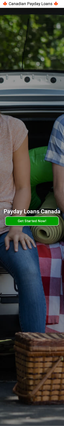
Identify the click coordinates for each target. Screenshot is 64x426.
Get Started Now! (32, 221)
